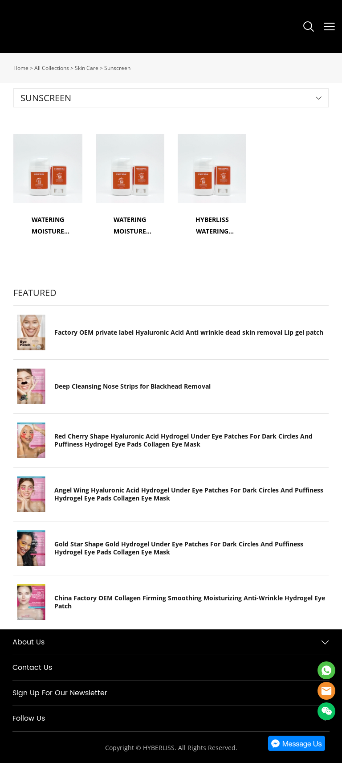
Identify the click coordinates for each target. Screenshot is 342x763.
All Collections (51, 68)
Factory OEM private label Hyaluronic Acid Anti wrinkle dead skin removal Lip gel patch (188, 332)
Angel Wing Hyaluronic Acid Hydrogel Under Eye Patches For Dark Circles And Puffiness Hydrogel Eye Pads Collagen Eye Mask (188, 494)
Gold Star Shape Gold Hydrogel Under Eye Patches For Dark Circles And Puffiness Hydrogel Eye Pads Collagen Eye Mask (178, 548)
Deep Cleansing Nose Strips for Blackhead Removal (132, 386)
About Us (28, 642)
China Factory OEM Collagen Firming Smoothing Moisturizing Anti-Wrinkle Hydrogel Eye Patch (189, 602)
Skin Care (86, 68)
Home (20, 68)
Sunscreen (117, 68)
